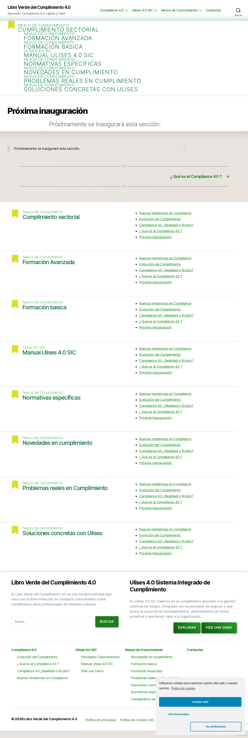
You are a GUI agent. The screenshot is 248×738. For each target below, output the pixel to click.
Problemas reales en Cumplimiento (83, 86)
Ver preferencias (222, 726)
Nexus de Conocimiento (179, 10)
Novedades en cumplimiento (72, 76)
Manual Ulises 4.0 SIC (60, 58)
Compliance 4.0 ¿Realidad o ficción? (166, 233)
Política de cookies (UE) (141, 727)
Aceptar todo (200, 714)
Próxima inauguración (155, 244)
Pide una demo (219, 635)
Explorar (187, 635)
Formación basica (54, 48)
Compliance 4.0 (112, 10)
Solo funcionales (178, 726)
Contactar (213, 10)
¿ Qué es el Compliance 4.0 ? (160, 239)
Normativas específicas (63, 67)
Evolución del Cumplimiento (160, 227)
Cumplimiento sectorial (59, 29)
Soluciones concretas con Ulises (82, 95)
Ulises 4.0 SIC (142, 10)
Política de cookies (183, 700)
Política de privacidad (103, 727)
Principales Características (100, 664)
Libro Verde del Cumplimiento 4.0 (41, 7)
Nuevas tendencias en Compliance (165, 221)
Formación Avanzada (59, 39)
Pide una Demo (92, 678)
